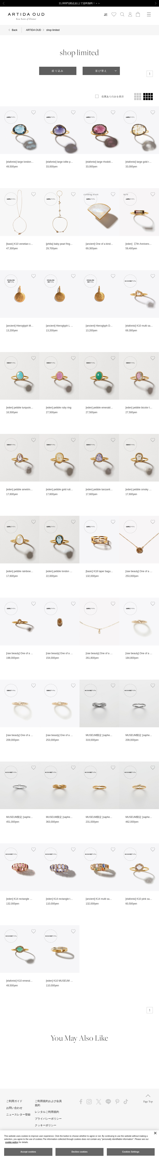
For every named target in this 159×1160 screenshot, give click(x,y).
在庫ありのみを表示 (112, 96)
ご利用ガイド (14, 1101)
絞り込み (58, 70)
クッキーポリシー (45, 1125)
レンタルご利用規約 (47, 1111)
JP (105, 14)
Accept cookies (28, 1152)
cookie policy (11, 1142)
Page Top (148, 1099)
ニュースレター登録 (18, 1114)
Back (14, 30)
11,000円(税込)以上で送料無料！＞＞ (79, 3)
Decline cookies (79, 1152)
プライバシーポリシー (48, 1118)
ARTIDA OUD (33, 30)
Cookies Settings (130, 1152)
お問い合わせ (14, 1107)
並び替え (101, 70)
